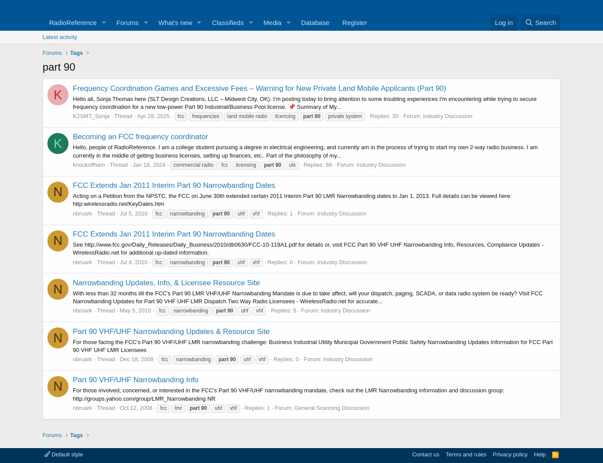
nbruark (82, 213)
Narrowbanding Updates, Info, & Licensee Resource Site (166, 283)
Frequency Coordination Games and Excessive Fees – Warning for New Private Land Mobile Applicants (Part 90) (259, 88)
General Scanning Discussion (332, 408)
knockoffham (89, 165)
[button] (103, 22)
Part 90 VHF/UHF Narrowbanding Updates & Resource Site (171, 331)
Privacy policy (510, 454)
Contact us (425, 454)
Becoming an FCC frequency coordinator (140, 137)
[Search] (540, 22)
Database (315, 22)
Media (272, 22)
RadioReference (73, 22)
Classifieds (228, 22)
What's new (175, 22)
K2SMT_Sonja (91, 116)
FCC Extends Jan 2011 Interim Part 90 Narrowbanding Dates (174, 185)
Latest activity (60, 37)
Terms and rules (466, 454)
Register (354, 22)
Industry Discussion (448, 116)
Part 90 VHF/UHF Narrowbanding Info (135, 380)
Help (540, 454)
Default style (63, 454)
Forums (127, 22)
